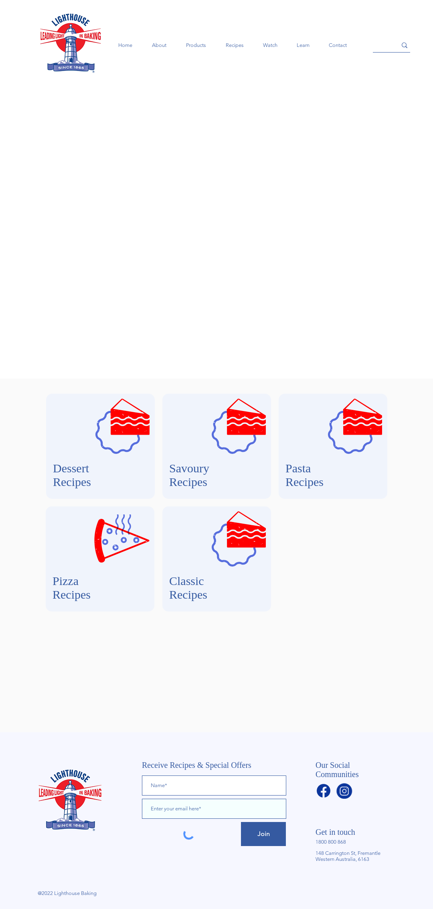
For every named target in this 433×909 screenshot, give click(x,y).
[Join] (263, 834)
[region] (100, 446)
